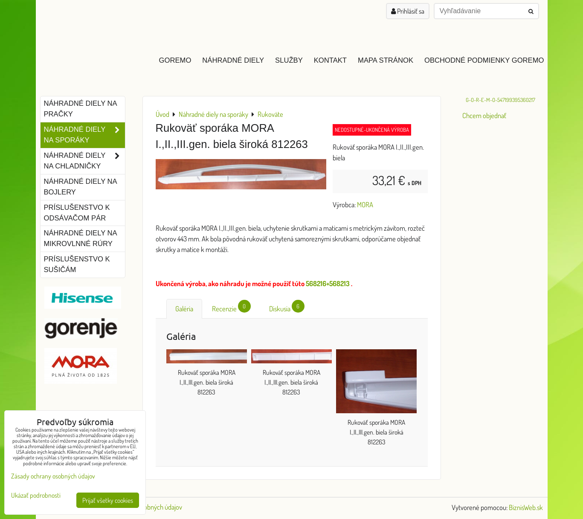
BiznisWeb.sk (526, 507)
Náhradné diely (233, 60)
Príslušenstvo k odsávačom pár (77, 212)
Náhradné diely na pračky (80, 108)
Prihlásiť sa (407, 11)
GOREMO (175, 60)
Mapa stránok (385, 60)
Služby (289, 60)
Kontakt (330, 60)
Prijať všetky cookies (107, 500)
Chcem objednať (484, 115)
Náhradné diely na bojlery (80, 186)
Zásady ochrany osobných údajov (53, 476)
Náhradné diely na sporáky (84, 135)
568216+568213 (328, 283)
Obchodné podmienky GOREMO (484, 60)
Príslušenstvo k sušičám (77, 264)
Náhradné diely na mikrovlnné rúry (80, 238)
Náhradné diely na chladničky (84, 161)
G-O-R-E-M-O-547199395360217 (500, 99)
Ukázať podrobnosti (36, 495)
